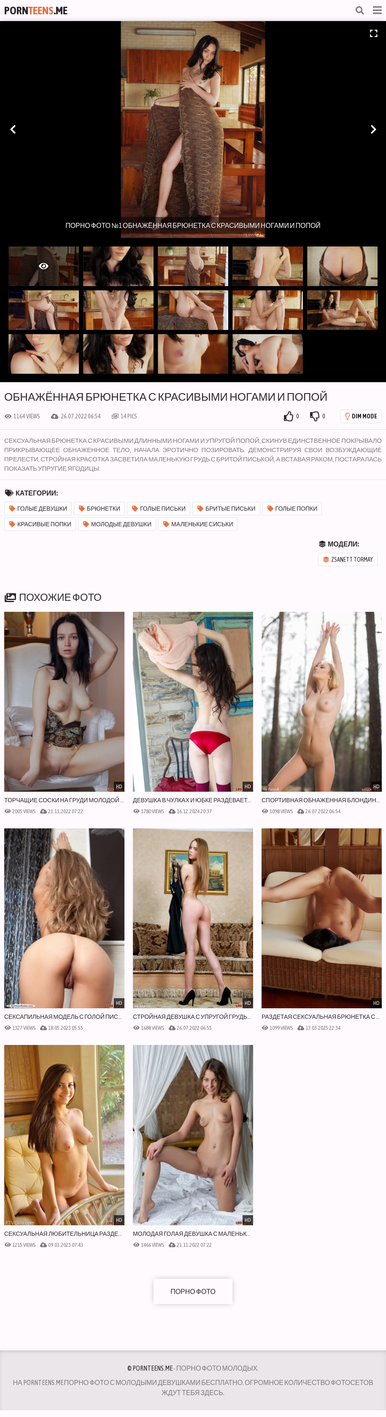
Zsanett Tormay (348, 559)
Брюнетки (99, 508)
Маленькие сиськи (198, 524)
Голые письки (159, 508)
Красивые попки (40, 524)
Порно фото (193, 1291)
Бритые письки (226, 508)
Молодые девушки (117, 524)
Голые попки (292, 508)
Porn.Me (35, 10)
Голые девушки (38, 508)
